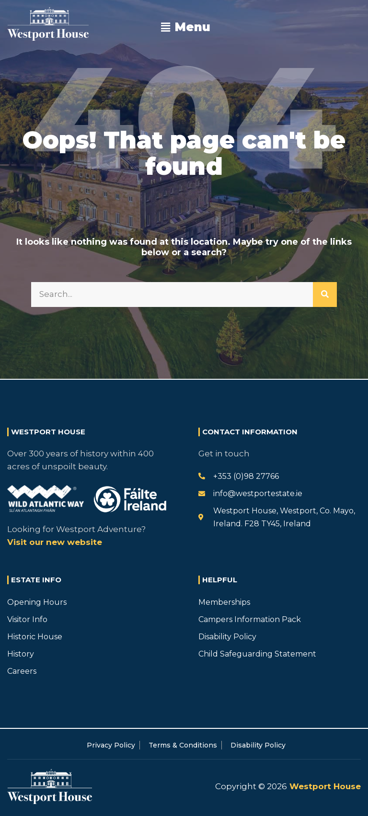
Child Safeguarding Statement (257, 653)
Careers (21, 671)
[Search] (325, 294)
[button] (186, 27)
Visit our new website (54, 542)
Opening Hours (37, 602)
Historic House (34, 636)
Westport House (324, 786)
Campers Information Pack (249, 619)
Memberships (224, 602)
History (20, 653)
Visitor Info (27, 619)
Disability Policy (227, 636)
